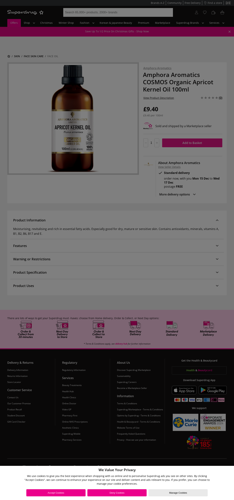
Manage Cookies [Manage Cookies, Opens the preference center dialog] (178, 492)
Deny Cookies (117, 492)
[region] (117, 483)
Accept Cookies (56, 492)
